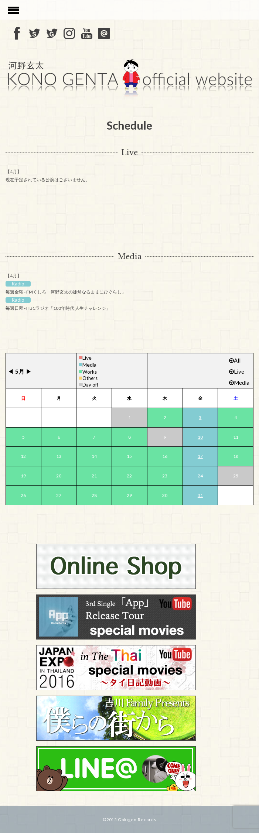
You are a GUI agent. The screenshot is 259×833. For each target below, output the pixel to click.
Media (130, 257)
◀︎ (11, 371)
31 (200, 495)
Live (129, 152)
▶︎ (29, 371)
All (235, 360)
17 (200, 456)
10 (200, 437)
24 (200, 476)
